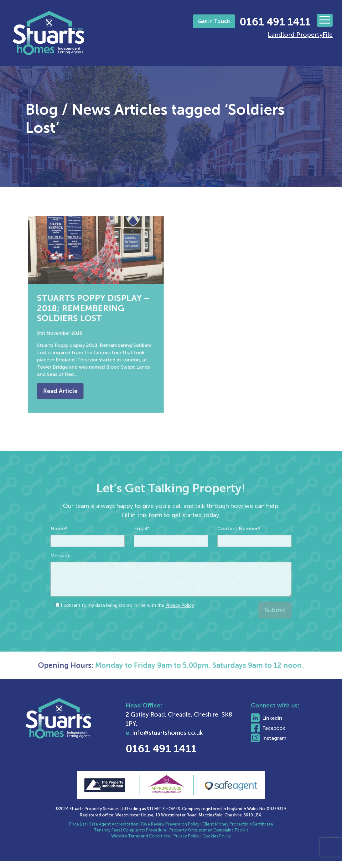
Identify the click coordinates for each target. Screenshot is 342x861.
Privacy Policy (179, 621)
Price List (77, 824)
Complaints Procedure (145, 830)
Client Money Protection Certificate (237, 824)
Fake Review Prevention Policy (170, 824)
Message (60, 571)
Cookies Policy (216, 836)
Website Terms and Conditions (141, 836)
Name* (58, 544)
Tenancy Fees (107, 830)
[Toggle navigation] (325, 20)
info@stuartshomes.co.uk (188, 732)
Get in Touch (214, 21)
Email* (142, 544)
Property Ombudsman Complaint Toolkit (208, 830)
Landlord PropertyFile (300, 34)
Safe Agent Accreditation (113, 824)
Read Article (65, 381)
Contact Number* (238, 544)
